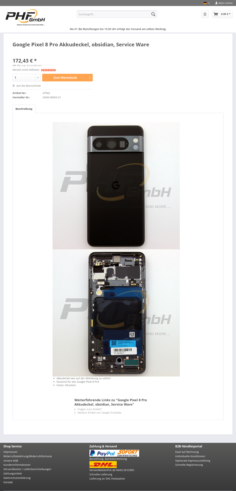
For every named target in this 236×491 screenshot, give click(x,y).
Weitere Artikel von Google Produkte (97, 412)
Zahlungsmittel (12, 473)
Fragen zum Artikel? (88, 409)
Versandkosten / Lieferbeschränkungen (27, 469)
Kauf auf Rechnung (187, 452)
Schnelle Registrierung (189, 464)
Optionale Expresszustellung (192, 460)
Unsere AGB (10, 460)
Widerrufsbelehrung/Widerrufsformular (27, 456)
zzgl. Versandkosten (32, 65)
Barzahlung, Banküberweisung (108, 458)
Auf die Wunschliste (27, 85)
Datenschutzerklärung (17, 478)
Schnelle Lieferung (100, 474)
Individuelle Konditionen (190, 456)
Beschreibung (23, 108)
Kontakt (8, 482)
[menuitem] (222, 3)
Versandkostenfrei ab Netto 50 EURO (111, 470)
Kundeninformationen (17, 464)
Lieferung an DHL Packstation (107, 478)
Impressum (10, 452)
